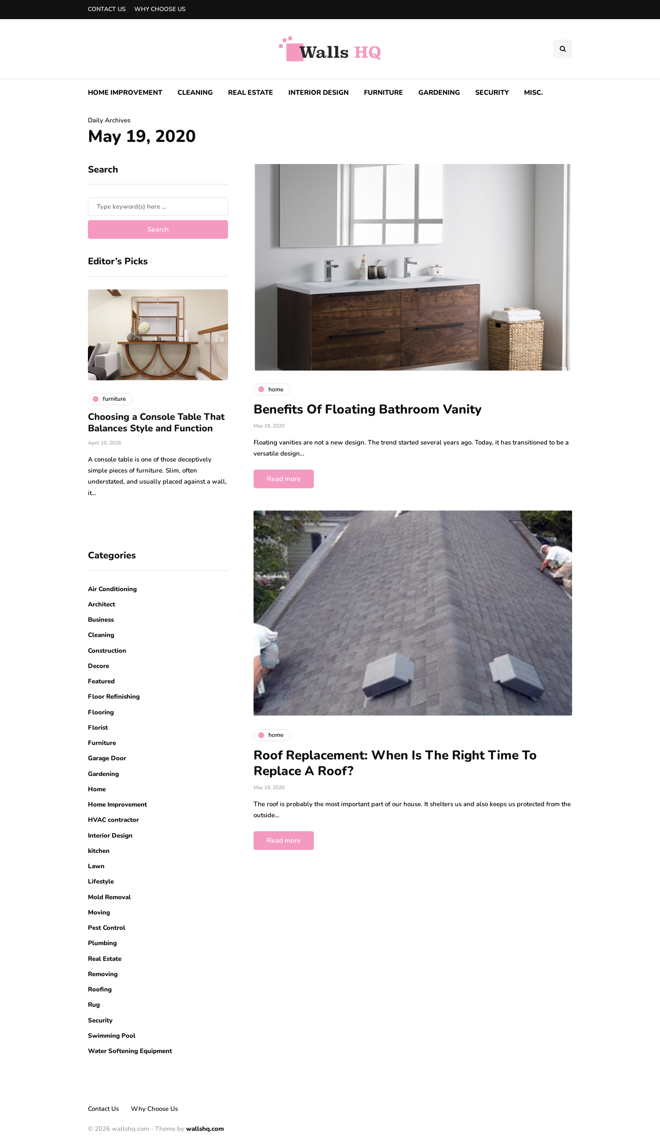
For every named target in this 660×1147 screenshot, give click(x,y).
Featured (101, 681)
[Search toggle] (562, 49)
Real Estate (250, 92)
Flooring (101, 712)
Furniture (383, 92)
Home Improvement (125, 92)
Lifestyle (101, 881)
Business (101, 619)
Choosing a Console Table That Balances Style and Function (156, 423)
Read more (284, 479)
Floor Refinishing (114, 696)
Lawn (96, 866)
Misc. (533, 92)
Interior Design (318, 92)
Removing (103, 974)
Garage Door (107, 758)
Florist (98, 727)
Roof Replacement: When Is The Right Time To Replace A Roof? (395, 763)
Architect (101, 604)
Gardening (439, 92)
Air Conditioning (112, 589)
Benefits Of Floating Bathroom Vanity (368, 409)
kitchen (99, 851)
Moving (99, 912)
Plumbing (102, 943)
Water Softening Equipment (130, 1051)
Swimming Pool (111, 1035)
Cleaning (195, 92)
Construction (107, 650)
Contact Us (107, 9)
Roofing (100, 989)
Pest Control (106, 927)
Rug (94, 1004)
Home (97, 789)
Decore (98, 666)
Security (492, 92)
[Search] (158, 206)
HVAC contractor (113, 820)
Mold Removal (109, 897)
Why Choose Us (160, 9)
